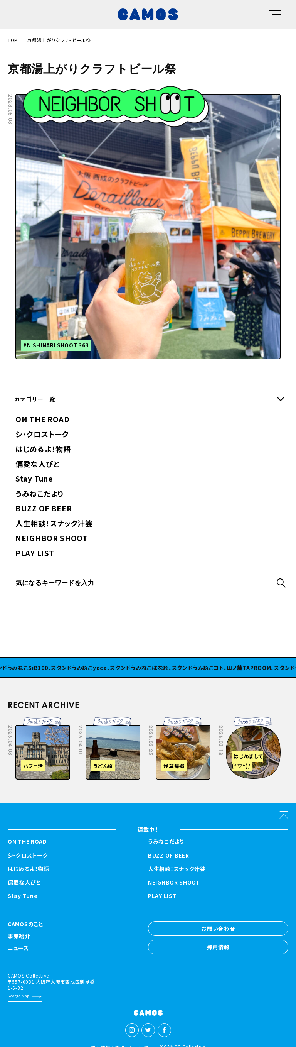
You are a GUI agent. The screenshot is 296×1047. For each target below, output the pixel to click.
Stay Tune (34, 479)
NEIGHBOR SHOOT (51, 538)
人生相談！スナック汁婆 (54, 523)
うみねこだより (39, 494)
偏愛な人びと (37, 464)
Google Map (18, 995)
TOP (13, 40)
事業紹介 (19, 936)
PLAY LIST (34, 553)
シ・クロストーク (42, 434)
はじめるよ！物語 (43, 449)
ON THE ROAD (42, 419)
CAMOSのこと (26, 924)
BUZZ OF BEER (43, 508)
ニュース (18, 948)
